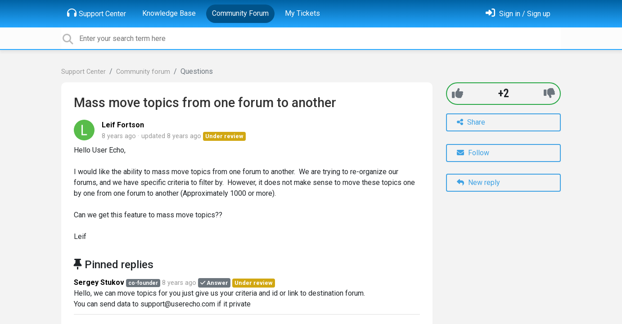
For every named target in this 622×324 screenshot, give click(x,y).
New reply (478, 182)
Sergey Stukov (99, 282)
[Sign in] (518, 13)
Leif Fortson (123, 125)
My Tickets (302, 13)
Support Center (96, 13)
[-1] (549, 93)
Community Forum (240, 13)
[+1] (457, 93)
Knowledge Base (169, 13)
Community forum (143, 72)
